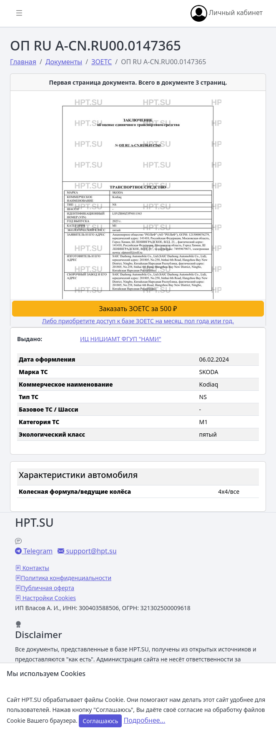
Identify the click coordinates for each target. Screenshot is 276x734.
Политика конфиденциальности (66, 578)
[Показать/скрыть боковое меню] (19, 13)
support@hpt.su (90, 551)
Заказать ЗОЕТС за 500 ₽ (138, 308)
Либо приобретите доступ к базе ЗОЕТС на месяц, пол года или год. (138, 321)
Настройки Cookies (48, 598)
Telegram (37, 551)
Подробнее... (145, 720)
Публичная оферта (47, 588)
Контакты (35, 568)
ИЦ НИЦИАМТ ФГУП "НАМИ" (120, 339)
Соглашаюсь (100, 721)
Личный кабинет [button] (227, 13)
